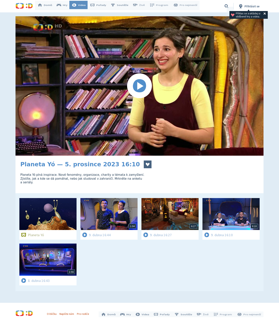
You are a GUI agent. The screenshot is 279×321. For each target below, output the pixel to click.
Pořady (100, 6)
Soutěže (121, 6)
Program (160, 6)
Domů (46, 6)
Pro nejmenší (185, 6)
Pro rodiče (84, 313)
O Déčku (53, 313)
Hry (64, 6)
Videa (80, 6)
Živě (140, 6)
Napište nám (67, 313)
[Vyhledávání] (226, 6)
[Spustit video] (140, 86)
